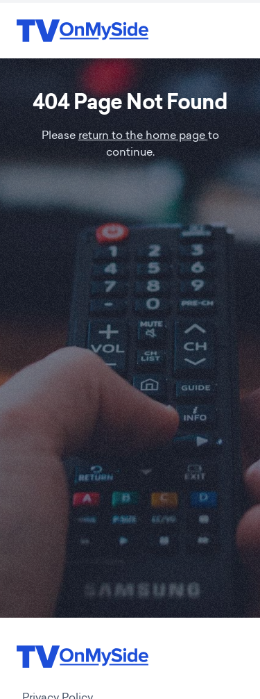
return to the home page (143, 136)
